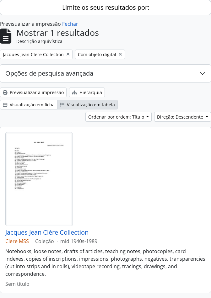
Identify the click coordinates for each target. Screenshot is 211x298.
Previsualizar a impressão (33, 92)
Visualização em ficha (29, 105)
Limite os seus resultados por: (105, 7)
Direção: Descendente (180, 117)
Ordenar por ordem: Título (116, 117)
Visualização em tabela (87, 105)
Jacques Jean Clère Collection (47, 232)
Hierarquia (87, 92)
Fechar (70, 23)
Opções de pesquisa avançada (49, 73)
